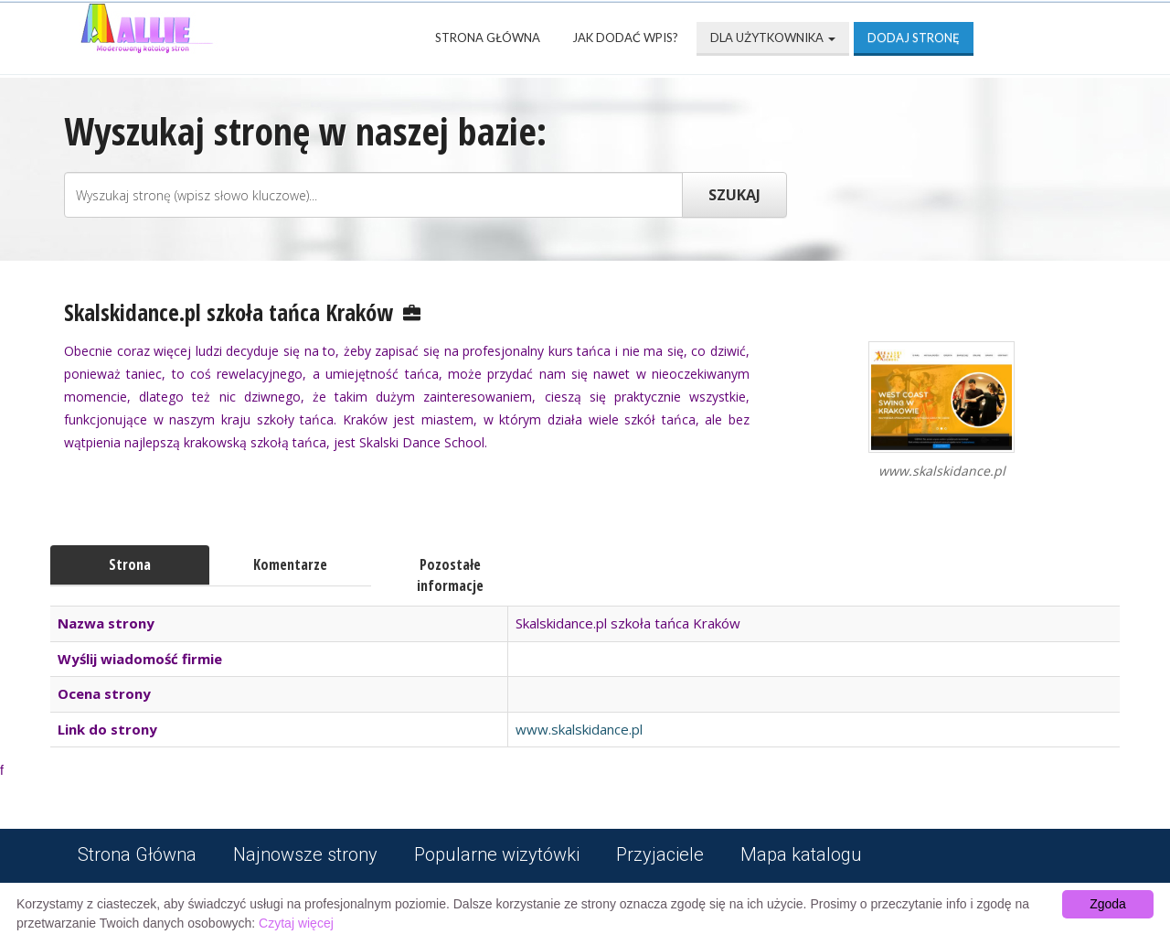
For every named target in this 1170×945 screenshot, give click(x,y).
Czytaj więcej (296, 923)
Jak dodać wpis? (625, 37)
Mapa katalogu (801, 854)
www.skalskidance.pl (579, 729)
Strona (130, 564)
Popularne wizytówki (497, 854)
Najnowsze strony (305, 854)
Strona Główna (487, 37)
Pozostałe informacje (450, 575)
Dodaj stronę (913, 37)
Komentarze (290, 564)
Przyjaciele (660, 854)
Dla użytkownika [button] (772, 37)
